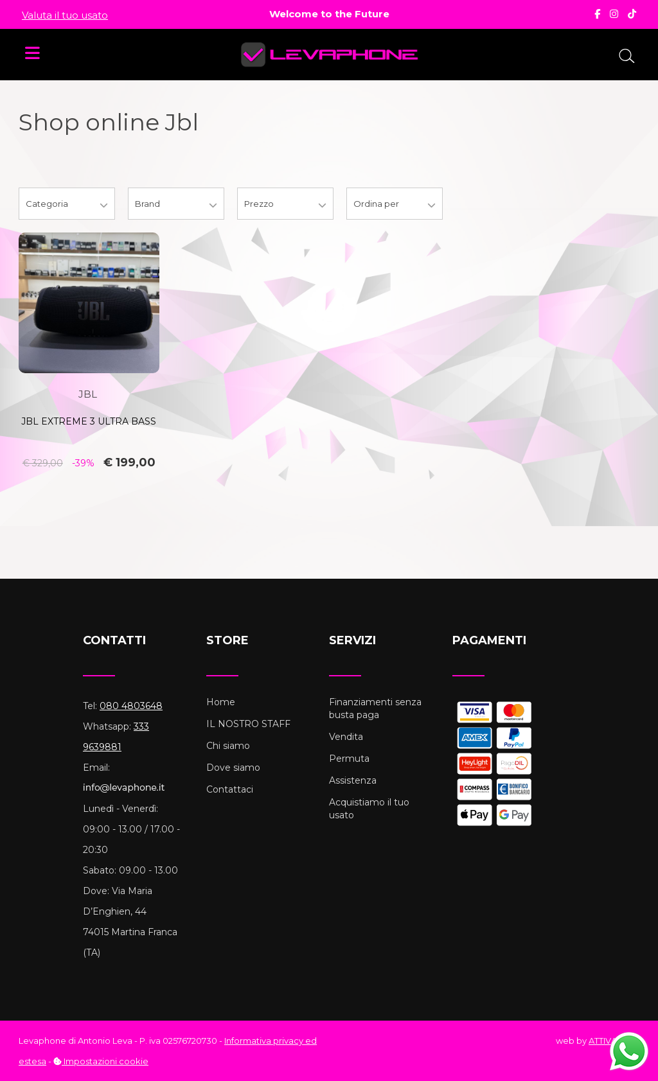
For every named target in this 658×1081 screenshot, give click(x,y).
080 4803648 (131, 706)
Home (220, 702)
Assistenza (353, 780)
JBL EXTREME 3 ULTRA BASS (88, 421)
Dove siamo (233, 767)
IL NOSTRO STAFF (248, 724)
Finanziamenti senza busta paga (375, 708)
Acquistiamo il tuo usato (369, 808)
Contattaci (229, 789)
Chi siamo (228, 745)
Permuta (349, 758)
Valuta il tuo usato (65, 15)
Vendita (346, 737)
